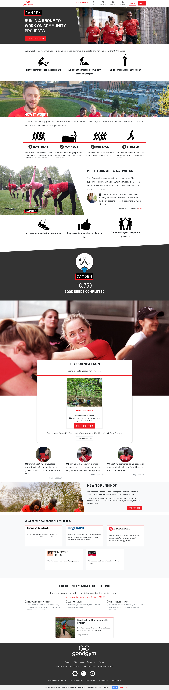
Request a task (83, 635)
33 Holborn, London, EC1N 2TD (57, 680)
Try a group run (35, 38)
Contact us (91, 662)
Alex (140, 208)
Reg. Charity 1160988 (76, 680)
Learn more (123, 687)
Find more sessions (84, 438)
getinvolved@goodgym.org (77, 597)
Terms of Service (90, 680)
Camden (33, 12)
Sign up (142, 3)
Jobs (82, 662)
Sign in (132, 3)
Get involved (81, 2)
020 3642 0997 (98, 597)
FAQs (75, 662)
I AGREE (115, 687)
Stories (101, 662)
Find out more (134, 508)
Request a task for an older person (68, 666)
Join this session (84, 426)
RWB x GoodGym (85, 410)
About (67, 662)
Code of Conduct (116, 680)
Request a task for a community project (98, 666)
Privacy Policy (103, 680)
